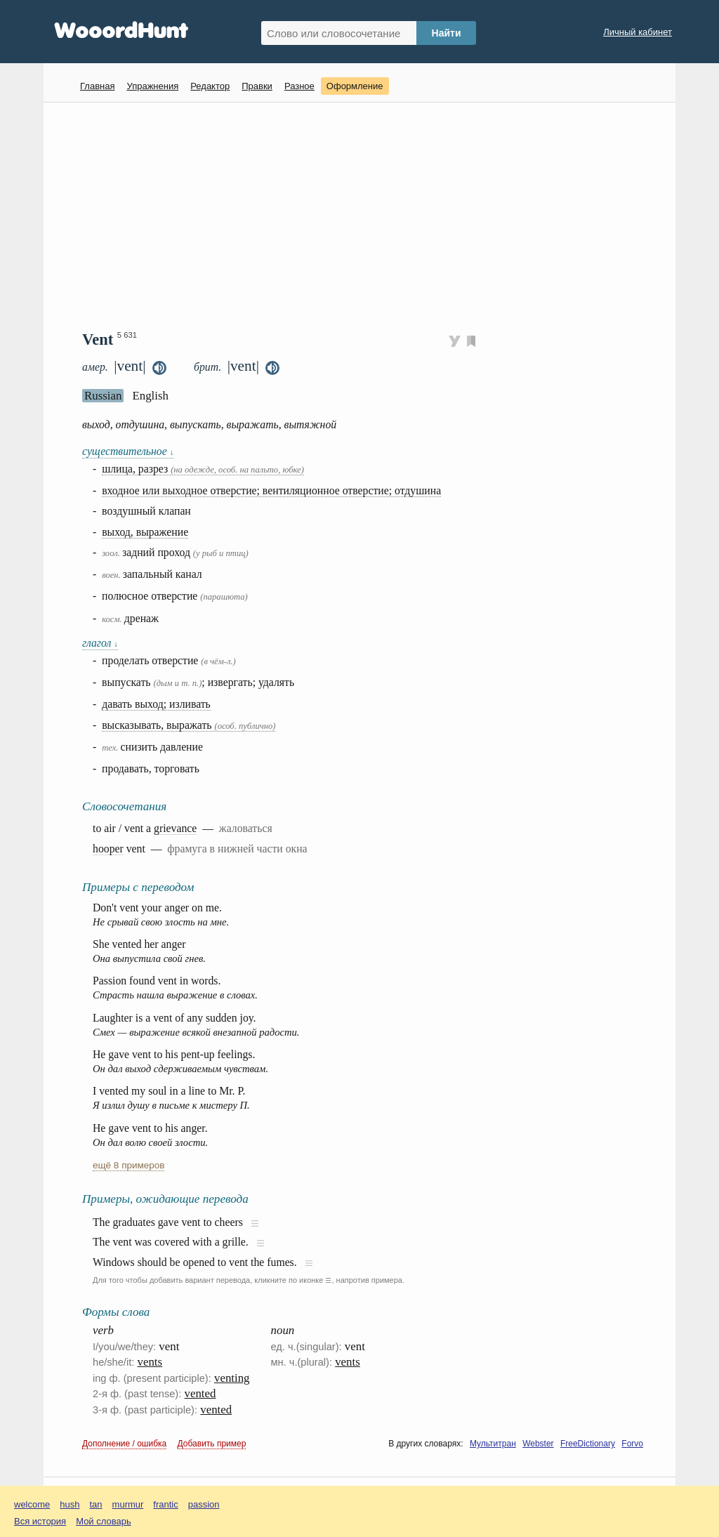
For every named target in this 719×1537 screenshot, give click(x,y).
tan (96, 1504)
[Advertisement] (364, 215)
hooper (108, 849)
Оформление (354, 86)
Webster (537, 1444)
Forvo (632, 1444)
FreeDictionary (587, 1444)
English (150, 395)
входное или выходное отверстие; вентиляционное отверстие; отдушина (271, 490)
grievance (175, 828)
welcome (32, 1504)
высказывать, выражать (188, 725)
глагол (100, 643)
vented (200, 1393)
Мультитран (493, 1444)
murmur (128, 1504)
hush (69, 1504)
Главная (97, 86)
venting (232, 1378)
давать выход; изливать (156, 704)
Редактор (210, 86)
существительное (127, 451)
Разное (299, 86)
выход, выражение (145, 532)
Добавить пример (212, 1444)
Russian (102, 395)
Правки (257, 86)
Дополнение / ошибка (124, 1444)
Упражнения (152, 86)
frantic (165, 1504)
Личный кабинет (637, 32)
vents (150, 1361)
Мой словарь (103, 1521)
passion (204, 1504)
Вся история (40, 1521)
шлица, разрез (203, 469)
